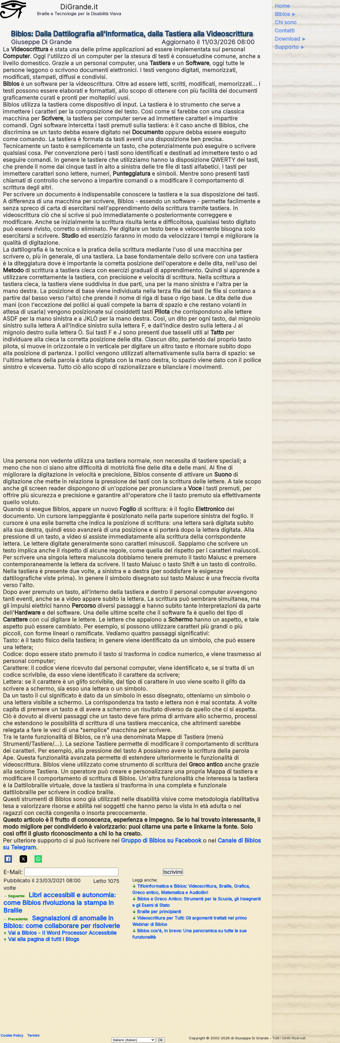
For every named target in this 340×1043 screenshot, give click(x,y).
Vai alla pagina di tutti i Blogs (41, 939)
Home (282, 6)
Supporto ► (290, 47)
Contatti (284, 30)
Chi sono (285, 22)
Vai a (60, 933)
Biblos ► (286, 14)
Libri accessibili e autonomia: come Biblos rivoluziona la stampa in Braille (59, 902)
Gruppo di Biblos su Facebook (161, 840)
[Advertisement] (132, 413)
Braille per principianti (156, 911)
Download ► (291, 39)
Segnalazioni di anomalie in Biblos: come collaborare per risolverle (61, 922)
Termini (33, 1035)
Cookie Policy (12, 1035)
